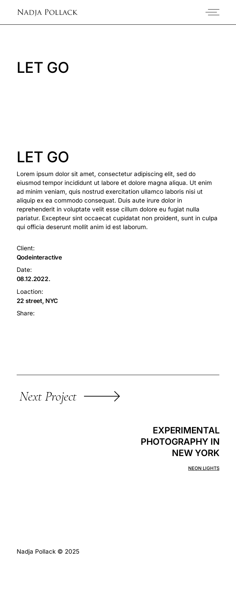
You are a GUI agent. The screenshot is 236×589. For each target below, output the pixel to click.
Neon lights (203, 468)
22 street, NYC (37, 300)
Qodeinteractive (39, 257)
